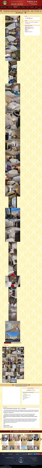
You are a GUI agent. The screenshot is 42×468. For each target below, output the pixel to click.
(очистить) (9, 467)
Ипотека (39, 8)
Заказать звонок (7, 342)
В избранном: (4, 467)
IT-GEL (37, 465)
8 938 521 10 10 (31, 390)
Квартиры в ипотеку (10, 457)
